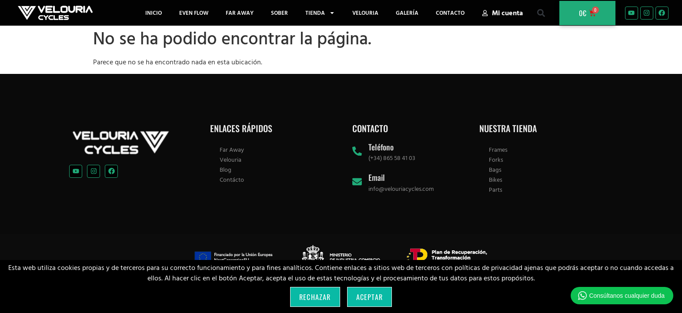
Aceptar (369, 297)
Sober (279, 13)
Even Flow (193, 13)
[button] (541, 13)
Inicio (153, 13)
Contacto (450, 13)
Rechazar (315, 297)
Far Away (240, 13)
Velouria (365, 13)
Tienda (320, 13)
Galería (407, 13)
